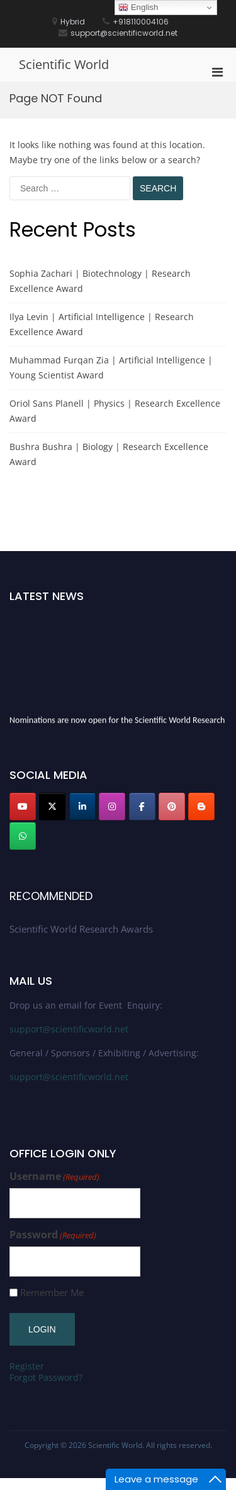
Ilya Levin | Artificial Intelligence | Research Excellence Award (101, 324)
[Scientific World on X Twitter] (52, 806)
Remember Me (52, 1293)
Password (52, 1234)
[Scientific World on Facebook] (142, 806)
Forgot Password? (45, 1377)
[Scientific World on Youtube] (22, 806)
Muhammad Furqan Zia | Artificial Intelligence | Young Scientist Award (111, 367)
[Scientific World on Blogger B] (201, 806)
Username (54, 1176)
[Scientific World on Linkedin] (82, 806)
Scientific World (64, 64)
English (138, 8)
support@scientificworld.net (68, 1029)
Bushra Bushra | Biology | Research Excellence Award (108, 454)
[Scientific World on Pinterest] (172, 806)
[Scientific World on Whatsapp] (22, 836)
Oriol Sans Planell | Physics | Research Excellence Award (114, 410)
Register (26, 1366)
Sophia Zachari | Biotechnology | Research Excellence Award (100, 280)
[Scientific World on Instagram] (112, 806)
